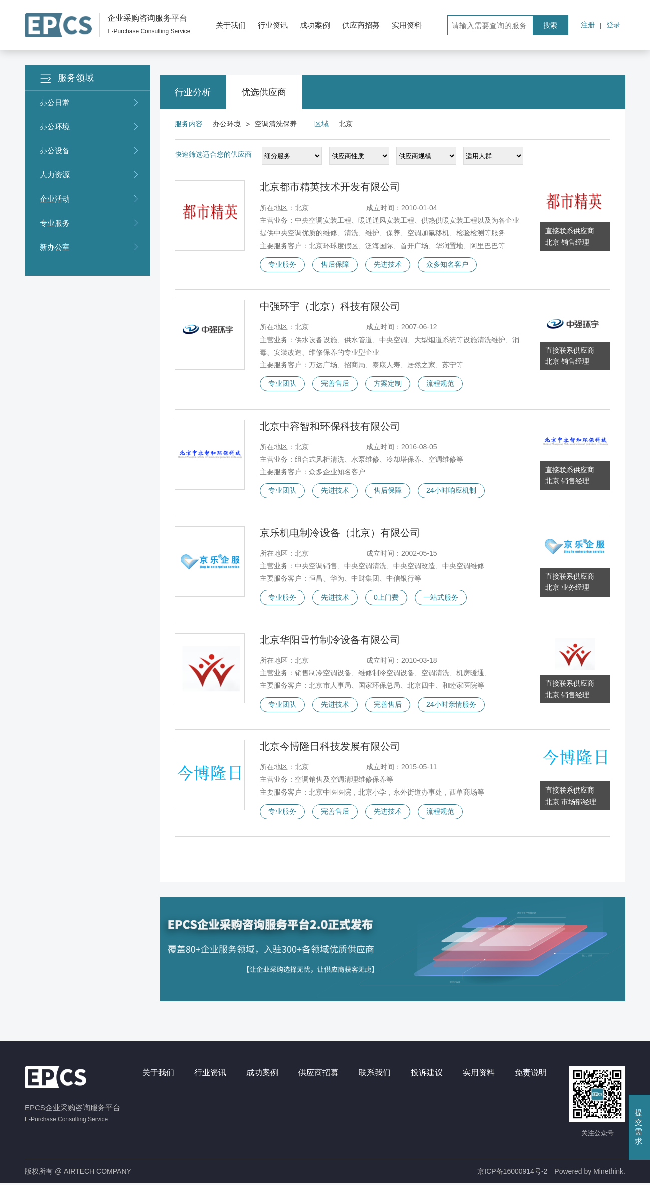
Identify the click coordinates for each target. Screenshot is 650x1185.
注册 (588, 25)
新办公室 (90, 247)
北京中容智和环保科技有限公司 (330, 426)
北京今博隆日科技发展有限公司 (330, 747)
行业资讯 (273, 25)
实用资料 (407, 25)
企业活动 (90, 199)
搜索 (550, 25)
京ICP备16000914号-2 (512, 1173)
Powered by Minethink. (589, 1173)
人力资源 (90, 174)
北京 (346, 124)
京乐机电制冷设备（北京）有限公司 (340, 533)
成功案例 (315, 25)
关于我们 (231, 25)
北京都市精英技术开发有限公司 (330, 186)
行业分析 (193, 92)
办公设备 (90, 150)
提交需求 (638, 1126)
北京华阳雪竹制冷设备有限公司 (330, 640)
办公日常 (90, 102)
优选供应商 (263, 92)
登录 (613, 25)
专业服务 (90, 223)
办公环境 (90, 126)
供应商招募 (361, 25)
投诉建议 (427, 1073)
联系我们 (375, 1073)
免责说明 (531, 1073)
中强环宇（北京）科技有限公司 (330, 306)
